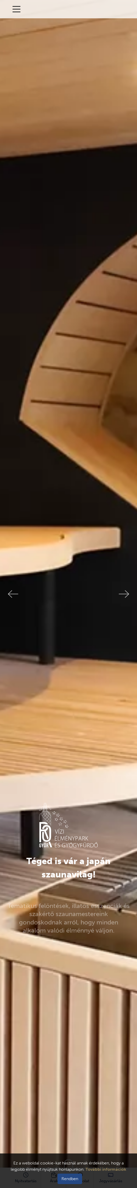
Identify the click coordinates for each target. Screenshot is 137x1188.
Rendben (69, 1178)
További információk (105, 1169)
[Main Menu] (16, 9)
